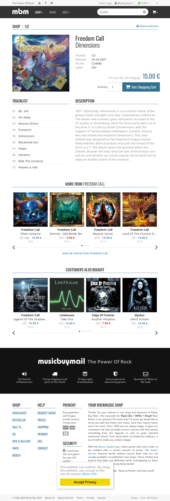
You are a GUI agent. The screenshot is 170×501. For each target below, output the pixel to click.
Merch (16, 455)
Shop (39, 12)
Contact (43, 448)
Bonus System (106, 446)
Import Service (65, 497)
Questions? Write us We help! (145, 377)
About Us (50, 497)
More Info (89, 474)
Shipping (135, 77)
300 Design (152, 497)
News (53, 12)
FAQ (40, 441)
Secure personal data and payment (115, 377)
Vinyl (15, 448)
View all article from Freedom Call (85, 253)
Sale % (16, 427)
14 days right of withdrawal (85, 377)
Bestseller (19, 420)
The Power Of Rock (23, 3)
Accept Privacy (85, 482)
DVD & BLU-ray (21, 441)
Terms (80, 497)
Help (66, 12)
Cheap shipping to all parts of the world (55, 377)
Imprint (101, 497)
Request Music (47, 413)
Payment (43, 434)
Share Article (147, 26)
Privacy (90, 497)
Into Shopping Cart (141, 87)
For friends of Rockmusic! (24, 377)
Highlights (19, 413)
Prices (42, 420)
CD (27, 26)
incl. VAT (119, 77)
